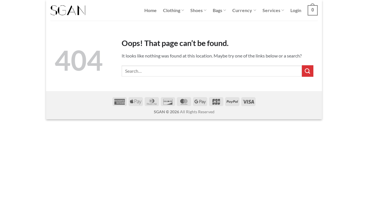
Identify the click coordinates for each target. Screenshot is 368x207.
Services (273, 10)
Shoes (198, 10)
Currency (244, 10)
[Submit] (307, 70)
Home (150, 10)
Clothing (173, 10)
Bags (219, 10)
